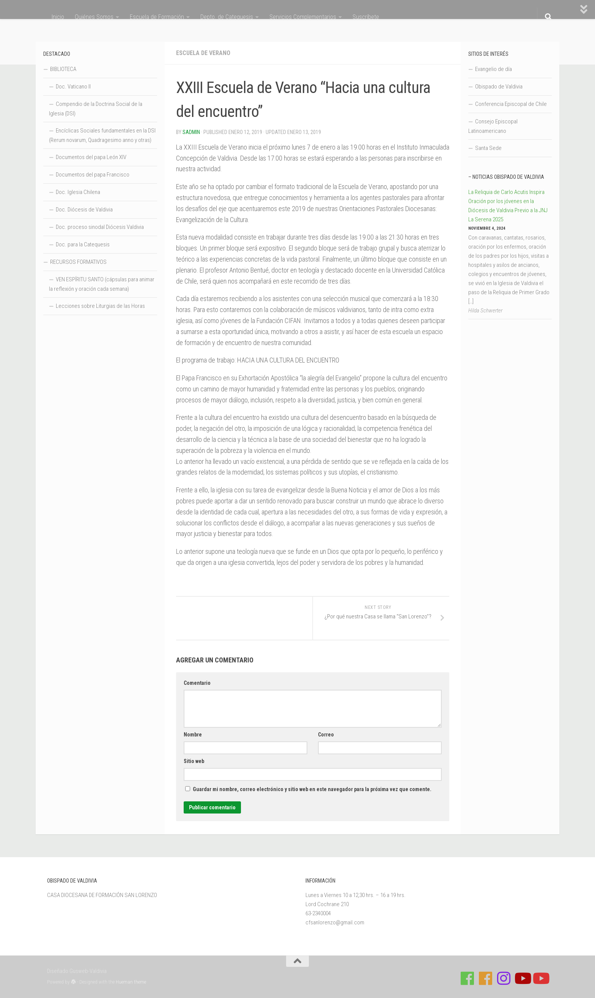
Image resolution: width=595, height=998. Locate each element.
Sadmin (191, 132)
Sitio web (194, 761)
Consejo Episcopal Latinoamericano (493, 126)
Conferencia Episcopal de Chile (511, 104)
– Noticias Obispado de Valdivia (506, 177)
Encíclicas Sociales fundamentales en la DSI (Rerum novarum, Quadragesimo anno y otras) (102, 135)
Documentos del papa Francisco (92, 174)
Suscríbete (366, 16)
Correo (326, 735)
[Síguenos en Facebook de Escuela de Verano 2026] (485, 978)
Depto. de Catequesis (226, 16)
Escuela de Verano (203, 53)
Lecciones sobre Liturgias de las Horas (100, 306)
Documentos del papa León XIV (91, 157)
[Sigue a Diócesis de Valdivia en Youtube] (540, 978)
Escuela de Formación (157, 16)
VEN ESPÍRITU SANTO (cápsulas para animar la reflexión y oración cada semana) (101, 284)
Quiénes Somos (94, 16)
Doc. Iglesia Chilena (78, 192)
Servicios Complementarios (302, 16)
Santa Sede (488, 148)
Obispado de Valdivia (499, 86)
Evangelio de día (493, 69)
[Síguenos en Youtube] (522, 978)
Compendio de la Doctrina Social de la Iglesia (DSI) (95, 109)
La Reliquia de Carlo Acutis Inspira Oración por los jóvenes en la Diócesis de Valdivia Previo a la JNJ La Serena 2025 (508, 206)
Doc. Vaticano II (73, 86)
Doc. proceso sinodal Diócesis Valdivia (100, 227)
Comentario (197, 683)
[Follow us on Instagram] (504, 978)
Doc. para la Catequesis (83, 244)
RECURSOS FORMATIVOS (78, 262)
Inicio (58, 16)
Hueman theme (131, 982)
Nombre (193, 735)
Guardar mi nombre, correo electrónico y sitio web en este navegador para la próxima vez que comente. (312, 789)
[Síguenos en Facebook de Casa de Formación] (467, 978)
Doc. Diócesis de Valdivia (84, 209)
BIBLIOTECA (63, 69)
